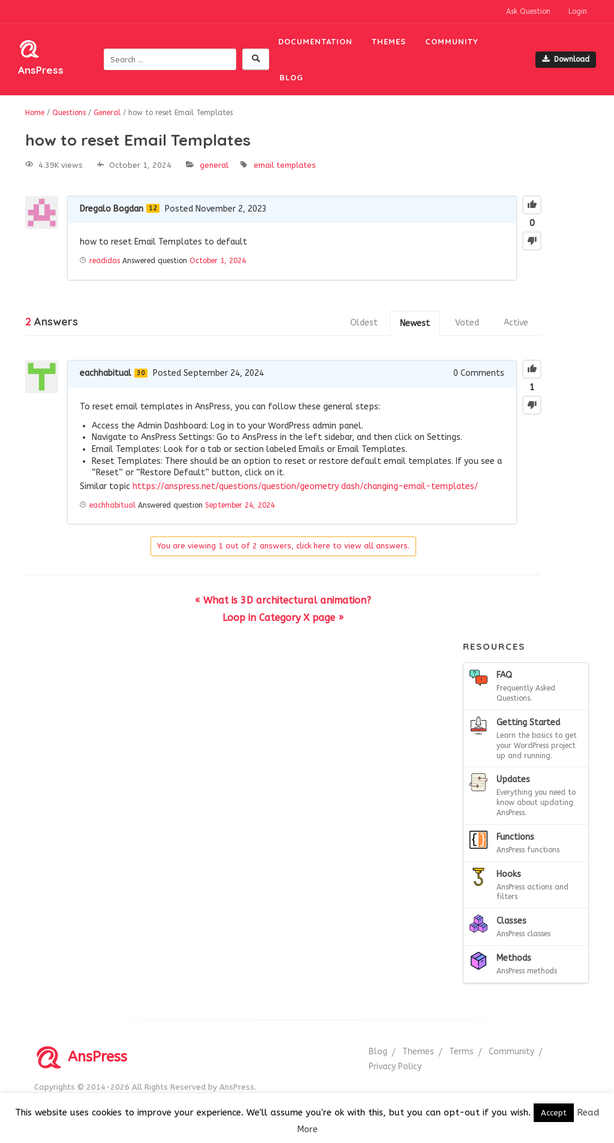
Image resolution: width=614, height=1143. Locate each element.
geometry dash (330, 486)
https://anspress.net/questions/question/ (216, 486)
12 (153, 208)
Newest (415, 323)
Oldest (364, 323)
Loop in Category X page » (283, 617)
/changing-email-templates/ (419, 486)
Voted (467, 323)
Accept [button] (554, 1112)
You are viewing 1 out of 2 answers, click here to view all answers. (283, 545)
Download (565, 59)
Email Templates (285, 165)
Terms (461, 1052)
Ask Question (528, 11)
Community (451, 41)
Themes (389, 41)
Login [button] (577, 11)
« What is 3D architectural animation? (283, 600)
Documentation (315, 41)
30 (141, 373)
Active (516, 323)
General (214, 165)
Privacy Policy (395, 1066)
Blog (291, 77)
